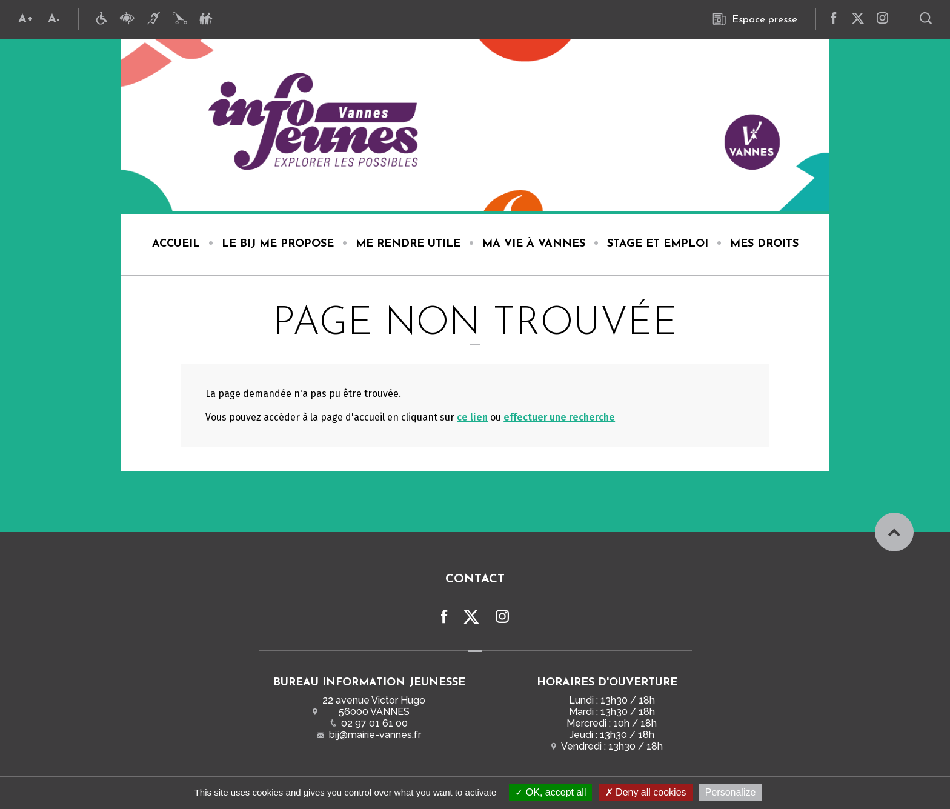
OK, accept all (550, 792)
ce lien (472, 417)
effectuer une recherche (559, 417)
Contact (475, 579)
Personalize (730, 792)
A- (54, 19)
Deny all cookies (645, 792)
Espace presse (754, 19)
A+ (25, 19)
